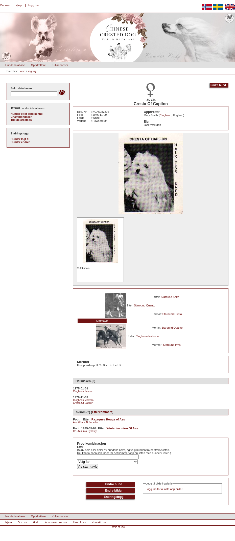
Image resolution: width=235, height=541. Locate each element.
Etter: (80, 446)
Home (21, 71)
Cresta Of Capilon (83, 403)
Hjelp (19, 5)
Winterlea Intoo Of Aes (122, 428)
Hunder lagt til (20, 138)
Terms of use (117, 527)
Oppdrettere (38, 65)
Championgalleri (21, 116)
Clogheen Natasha (147, 336)
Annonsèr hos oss (56, 522)
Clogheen (165, 115)
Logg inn (33, 5)
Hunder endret (20, 142)
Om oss (5, 5)
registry (32, 71)
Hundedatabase (15, 65)
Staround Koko (170, 296)
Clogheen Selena (82, 391)
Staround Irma (172, 344)
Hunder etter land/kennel (27, 113)
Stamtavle (102, 320)
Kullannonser (60, 65)
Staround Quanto (144, 305)
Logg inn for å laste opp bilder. (164, 489)
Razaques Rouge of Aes (108, 419)
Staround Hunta (172, 314)
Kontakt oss (99, 522)
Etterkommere (102, 412)
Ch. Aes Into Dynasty (85, 431)
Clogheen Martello (83, 400)
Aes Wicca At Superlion (86, 422)
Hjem (8, 522)
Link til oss (79, 522)
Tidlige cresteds (21, 119)
